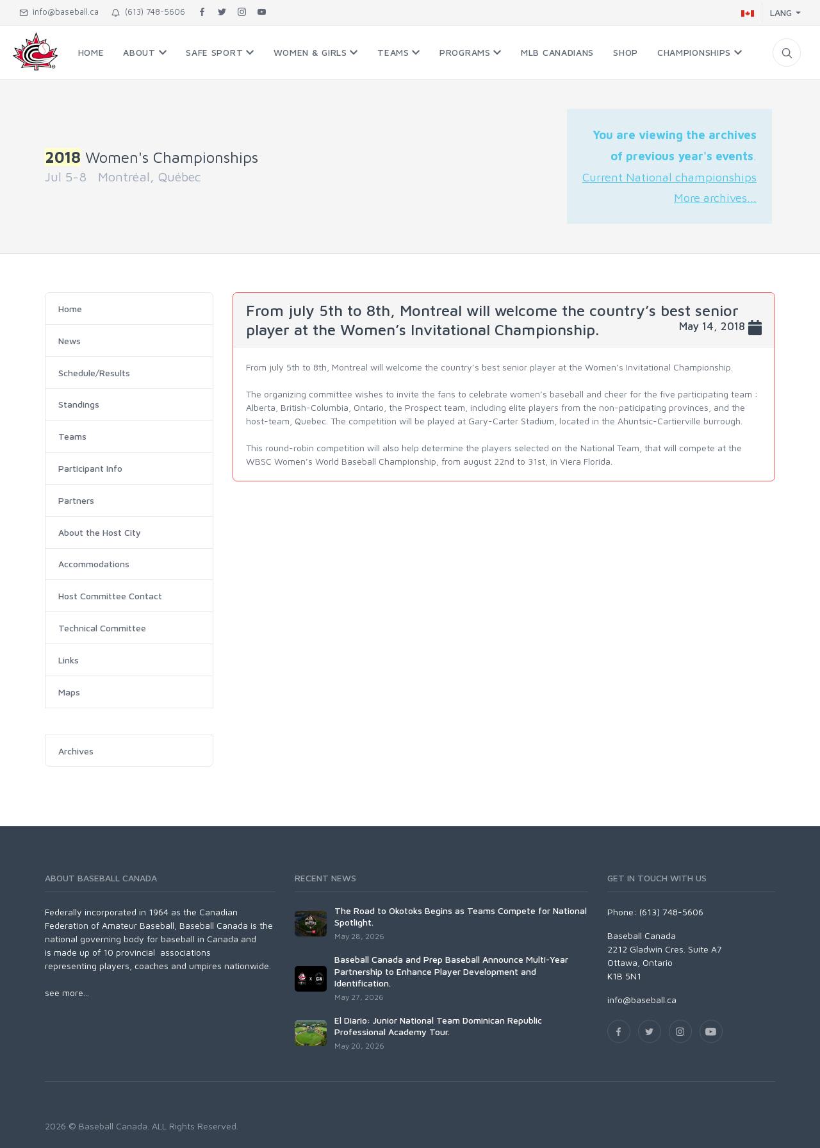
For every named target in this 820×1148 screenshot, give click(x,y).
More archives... (715, 197)
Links (68, 659)
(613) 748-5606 (148, 11)
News (69, 340)
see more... (67, 992)
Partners (76, 500)
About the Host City (99, 532)
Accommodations (93, 563)
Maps (69, 691)
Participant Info (90, 468)
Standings (78, 404)
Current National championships (669, 177)
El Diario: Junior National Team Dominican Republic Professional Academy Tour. (438, 1026)
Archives (76, 750)
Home (70, 308)
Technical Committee (102, 627)
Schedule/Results (94, 372)
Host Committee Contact (110, 595)
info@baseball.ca (59, 11)
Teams (72, 436)
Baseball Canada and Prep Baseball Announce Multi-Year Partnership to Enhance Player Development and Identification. (451, 971)
